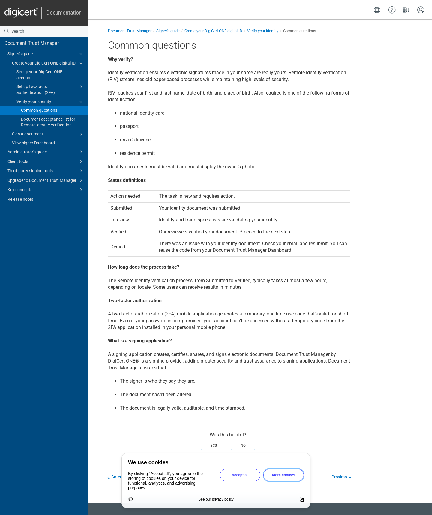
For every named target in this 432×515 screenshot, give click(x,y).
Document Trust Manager (31, 43)
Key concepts (46, 189)
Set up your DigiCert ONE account (39, 74)
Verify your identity (50, 101)
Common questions (39, 110)
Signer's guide (46, 53)
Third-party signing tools (46, 170)
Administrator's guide (46, 152)
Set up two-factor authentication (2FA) (50, 89)
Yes (213, 445)
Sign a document (48, 134)
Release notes (20, 199)
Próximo (339, 476)
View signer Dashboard (33, 142)
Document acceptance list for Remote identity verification (48, 122)
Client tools (46, 161)
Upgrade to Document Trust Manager (46, 180)
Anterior (118, 476)
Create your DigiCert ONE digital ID (48, 63)
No (243, 445)
